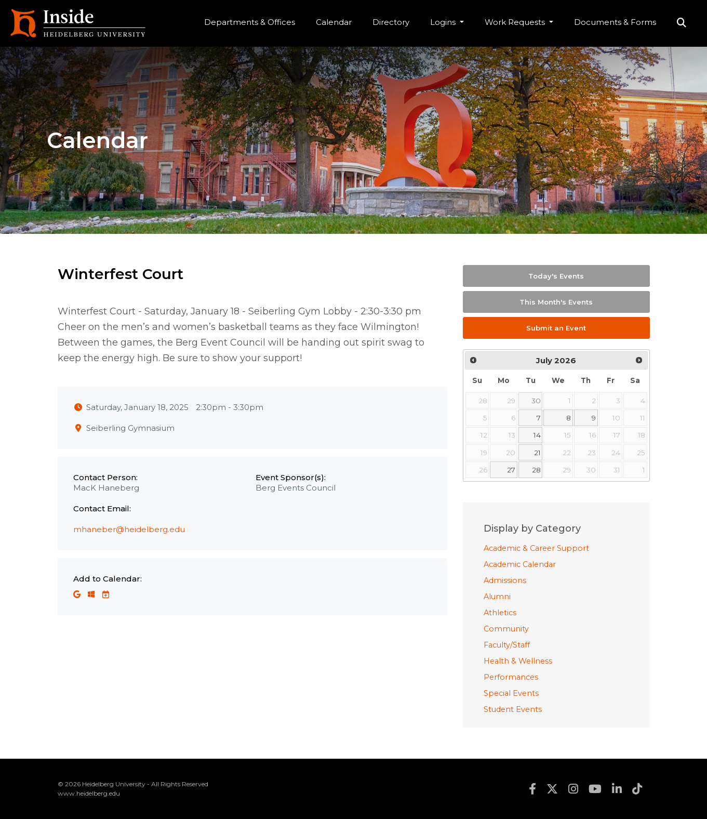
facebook (532, 789)
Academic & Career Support (536, 548)
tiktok (637, 789)
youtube (595, 789)
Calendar (334, 22)
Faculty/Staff (507, 645)
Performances (511, 677)
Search (681, 23)
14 (537, 435)
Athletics (500, 612)
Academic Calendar (520, 564)
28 (536, 470)
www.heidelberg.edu (89, 793)
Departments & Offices (249, 22)
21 (537, 452)
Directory (390, 22)
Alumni (497, 596)
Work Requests (516, 22)
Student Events (513, 709)
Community (506, 628)
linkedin (617, 789)
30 (536, 401)
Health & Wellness (518, 661)
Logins (444, 22)
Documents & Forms (615, 22)
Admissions (505, 580)
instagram (573, 789)
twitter (552, 789)
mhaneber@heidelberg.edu (129, 529)
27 (511, 470)
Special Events (511, 693)
